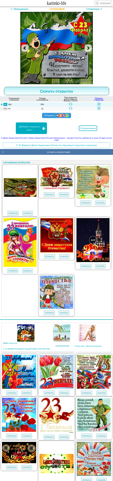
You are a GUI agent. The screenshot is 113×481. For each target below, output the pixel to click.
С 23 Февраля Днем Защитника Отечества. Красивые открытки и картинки (56, 145)
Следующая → (94, 8)
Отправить (56, 115)
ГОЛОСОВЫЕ (57, 8)
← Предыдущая (19, 8)
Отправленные (88, 128)
